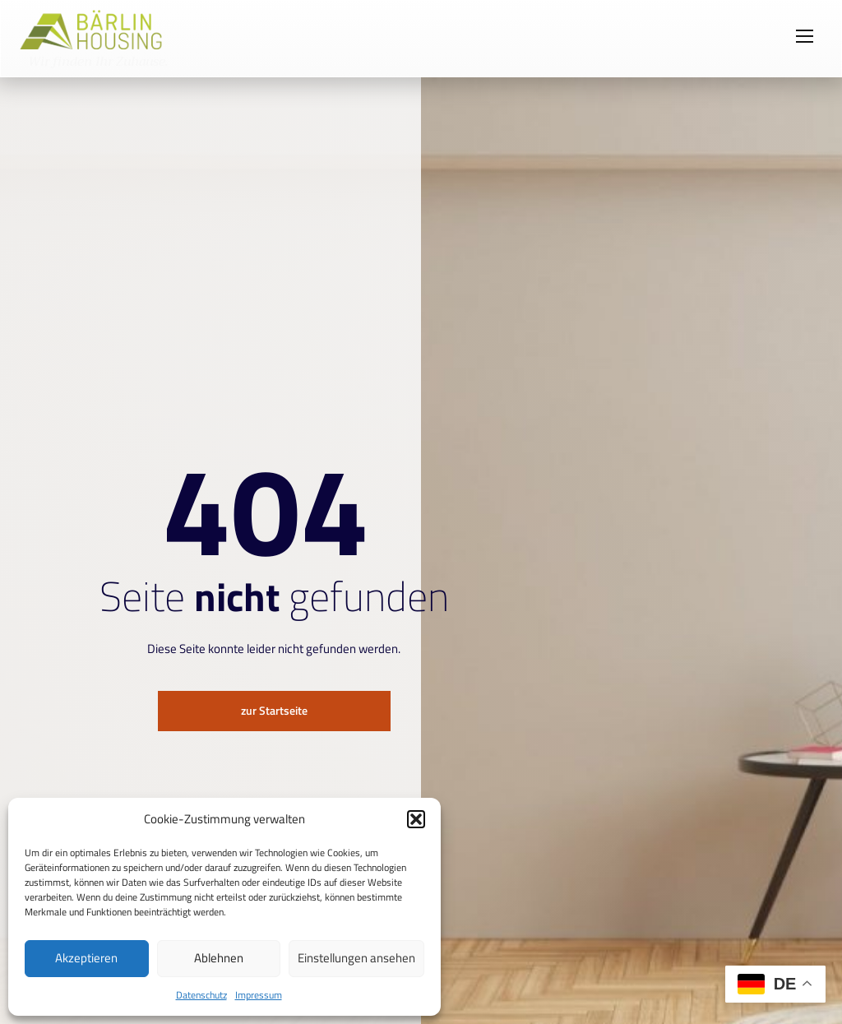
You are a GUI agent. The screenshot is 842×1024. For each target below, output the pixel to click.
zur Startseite (273, 711)
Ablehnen (218, 957)
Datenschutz (201, 995)
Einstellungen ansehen (356, 957)
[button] (416, 819)
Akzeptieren (86, 957)
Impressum (258, 995)
